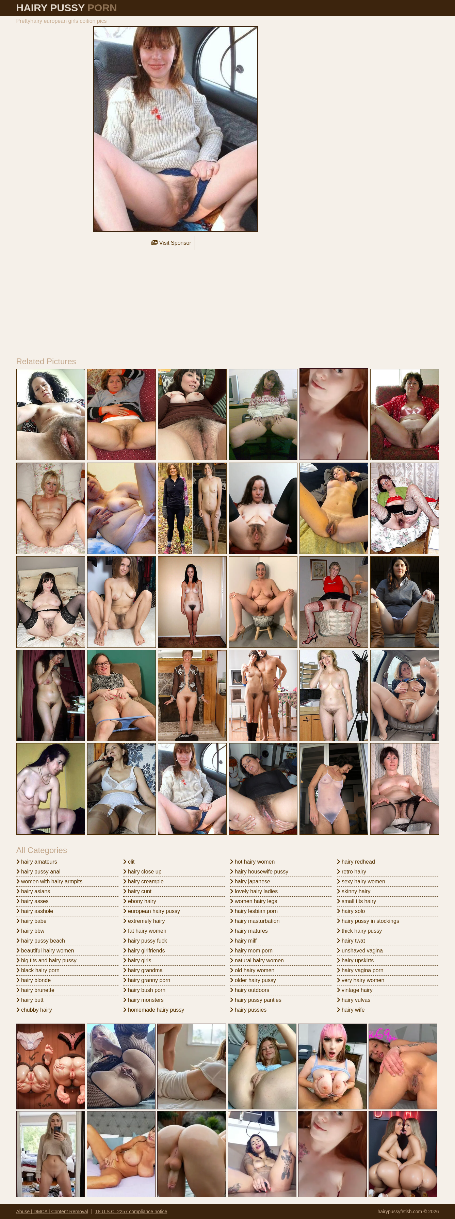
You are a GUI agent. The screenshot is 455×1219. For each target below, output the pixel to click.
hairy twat (351, 941)
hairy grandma (143, 970)
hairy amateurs (36, 862)
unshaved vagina (360, 950)
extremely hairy (144, 921)
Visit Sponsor (171, 243)
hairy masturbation (255, 921)
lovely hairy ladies (254, 891)
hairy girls (137, 960)
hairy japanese (250, 881)
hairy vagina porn (360, 970)
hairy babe (31, 921)
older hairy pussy (253, 980)
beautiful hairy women (45, 950)
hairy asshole (34, 911)
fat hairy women (144, 931)
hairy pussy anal (38, 872)
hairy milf (243, 941)
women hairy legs (253, 901)
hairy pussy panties (255, 1000)
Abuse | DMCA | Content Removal (52, 1211)
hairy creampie (143, 881)
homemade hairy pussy (153, 1010)
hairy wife (351, 1010)
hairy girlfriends (144, 950)
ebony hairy (139, 901)
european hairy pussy (151, 911)
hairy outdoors (250, 990)
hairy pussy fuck (145, 941)
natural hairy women (257, 960)
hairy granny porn (146, 980)
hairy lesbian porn (254, 911)
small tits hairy (356, 901)
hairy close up (142, 872)
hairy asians (33, 891)
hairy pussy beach (40, 941)
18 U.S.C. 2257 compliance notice (131, 1211)
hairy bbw (30, 931)
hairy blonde (33, 980)
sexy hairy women (361, 881)
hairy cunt (137, 891)
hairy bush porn (144, 990)
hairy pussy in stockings (368, 921)
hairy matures (249, 931)
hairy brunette (35, 990)
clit (129, 862)
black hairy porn (38, 970)
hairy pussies (248, 1010)
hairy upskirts (355, 960)
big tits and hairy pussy (46, 960)
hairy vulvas (354, 1000)
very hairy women (361, 980)
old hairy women (252, 970)
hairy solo (351, 911)
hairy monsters (143, 1000)
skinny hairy (354, 891)
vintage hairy (355, 990)
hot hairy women (252, 862)
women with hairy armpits (49, 881)
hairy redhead (356, 862)
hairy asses (32, 901)
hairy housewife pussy (259, 872)
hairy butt (30, 1000)
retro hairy (351, 872)
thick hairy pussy (359, 931)
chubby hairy (34, 1010)
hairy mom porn (251, 950)
